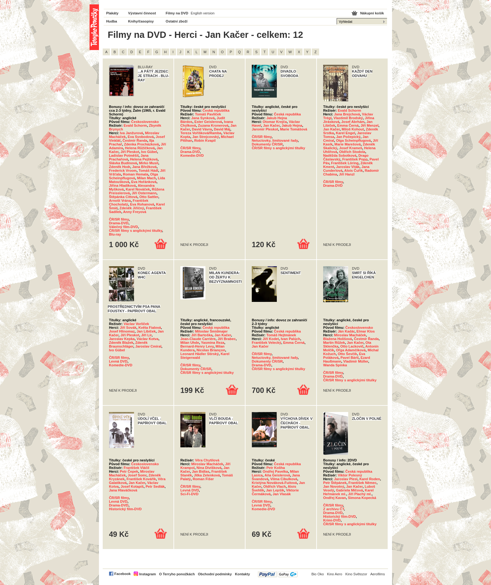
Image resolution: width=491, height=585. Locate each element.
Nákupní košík (372, 13)
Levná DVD (118, 361)
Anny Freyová (134, 212)
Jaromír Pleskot (265, 129)
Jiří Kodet (271, 339)
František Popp (355, 159)
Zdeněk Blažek (121, 342)
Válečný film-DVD (123, 227)
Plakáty (112, 13)
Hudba (111, 21)
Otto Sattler (148, 197)
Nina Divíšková (209, 468)
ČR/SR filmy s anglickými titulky (135, 230)
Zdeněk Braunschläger (128, 344)
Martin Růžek (334, 342)
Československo (145, 122)
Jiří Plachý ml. (360, 494)
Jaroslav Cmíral (148, 346)
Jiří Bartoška (202, 335)
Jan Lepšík (275, 490)
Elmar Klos (365, 331)
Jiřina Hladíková (122, 185)
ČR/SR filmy (119, 219)
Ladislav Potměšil (124, 155)
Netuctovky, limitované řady (275, 140)
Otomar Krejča (275, 122)
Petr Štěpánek (335, 483)
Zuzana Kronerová (213, 125)
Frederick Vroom (123, 170)
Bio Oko (317, 574)
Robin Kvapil (204, 140)
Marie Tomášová (293, 129)
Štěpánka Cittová (123, 197)
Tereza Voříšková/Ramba (200, 133)
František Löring (345, 163)
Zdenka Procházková (141, 144)
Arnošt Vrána (120, 200)
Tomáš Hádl (148, 170)
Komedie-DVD (192, 155)
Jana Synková (203, 118)
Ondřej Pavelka (275, 471)
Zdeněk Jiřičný (132, 208)
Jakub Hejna (276, 118)
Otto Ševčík (347, 354)
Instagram (147, 574)
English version (202, 13)
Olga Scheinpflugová (133, 176)
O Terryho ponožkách (177, 574)
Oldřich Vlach (274, 486)
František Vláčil (136, 468)
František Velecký (266, 342)
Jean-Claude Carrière (198, 339)
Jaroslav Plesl (346, 479)
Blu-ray (115, 234)
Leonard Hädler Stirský (199, 354)
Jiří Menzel (369, 125)
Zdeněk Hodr (119, 167)
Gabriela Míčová (349, 490)
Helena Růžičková (140, 148)
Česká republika (216, 110)
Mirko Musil (148, 163)
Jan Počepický (348, 137)
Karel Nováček (138, 189)
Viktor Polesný (350, 475)
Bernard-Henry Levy (197, 346)
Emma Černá (348, 125)
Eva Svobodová (141, 137)
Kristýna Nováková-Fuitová (274, 483)
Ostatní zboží (177, 21)
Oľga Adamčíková (351, 350)
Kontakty (242, 574)
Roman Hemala (135, 174)
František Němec (363, 483)
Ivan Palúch (290, 339)
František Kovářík (141, 479)
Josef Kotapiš (132, 486)
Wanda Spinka (335, 365)
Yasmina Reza (213, 342)
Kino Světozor (356, 574)
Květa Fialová (149, 327)
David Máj (222, 129)
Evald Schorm (135, 125)
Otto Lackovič (352, 346)
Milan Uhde (189, 342)
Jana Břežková (144, 167)
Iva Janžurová (131, 133)
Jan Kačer (271, 125)
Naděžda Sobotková (339, 155)
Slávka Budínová (123, 163)
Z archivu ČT (333, 509)
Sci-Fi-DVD (189, 494)
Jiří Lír (146, 335)
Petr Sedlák (155, 486)
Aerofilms (377, 574)
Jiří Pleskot (130, 152)
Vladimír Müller (355, 361)
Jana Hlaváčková (123, 490)
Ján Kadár (346, 331)
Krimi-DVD (332, 520)
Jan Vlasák (282, 494)
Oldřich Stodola (352, 152)
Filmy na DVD (177, 13)
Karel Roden (369, 479)
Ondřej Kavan (334, 498)
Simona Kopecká (362, 498)
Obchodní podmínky (215, 574)
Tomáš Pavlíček (208, 114)
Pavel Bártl (349, 357)
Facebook (122, 574)
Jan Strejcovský (205, 137)
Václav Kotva (147, 339)
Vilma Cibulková (283, 479)
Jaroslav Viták (347, 167)
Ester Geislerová (208, 122)
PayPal (277, 574)
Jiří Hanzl (346, 174)
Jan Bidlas (200, 471)
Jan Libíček (146, 331)
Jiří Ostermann (144, 193)
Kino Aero (334, 574)
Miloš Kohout (353, 129)
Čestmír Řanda (134, 140)
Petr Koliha (275, 468)
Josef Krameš (350, 148)
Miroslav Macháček (350, 335)
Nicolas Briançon (211, 350)
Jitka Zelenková (207, 475)
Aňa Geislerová (277, 475)
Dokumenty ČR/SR (267, 144)
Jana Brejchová (347, 114)
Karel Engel (345, 133)
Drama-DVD (118, 223)
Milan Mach (146, 178)
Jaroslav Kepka (122, 339)
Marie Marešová (347, 144)
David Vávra (202, 129)
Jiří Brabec (227, 339)
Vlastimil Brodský (348, 118)
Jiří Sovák (128, 327)
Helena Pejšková (144, 159)
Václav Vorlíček (136, 324)
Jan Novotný (333, 486)
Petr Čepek (129, 471)
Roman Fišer (203, 479)
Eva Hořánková (144, 182)
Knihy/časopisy (141, 21)
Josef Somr (137, 475)
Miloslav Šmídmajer (211, 331)
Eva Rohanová (142, 204)
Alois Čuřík (353, 170)
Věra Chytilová (207, 460)
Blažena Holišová (337, 339)
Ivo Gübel (149, 152)
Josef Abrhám (352, 122)
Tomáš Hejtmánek (281, 335)
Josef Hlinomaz (122, 331)
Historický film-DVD (125, 509)
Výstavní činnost (142, 13)
